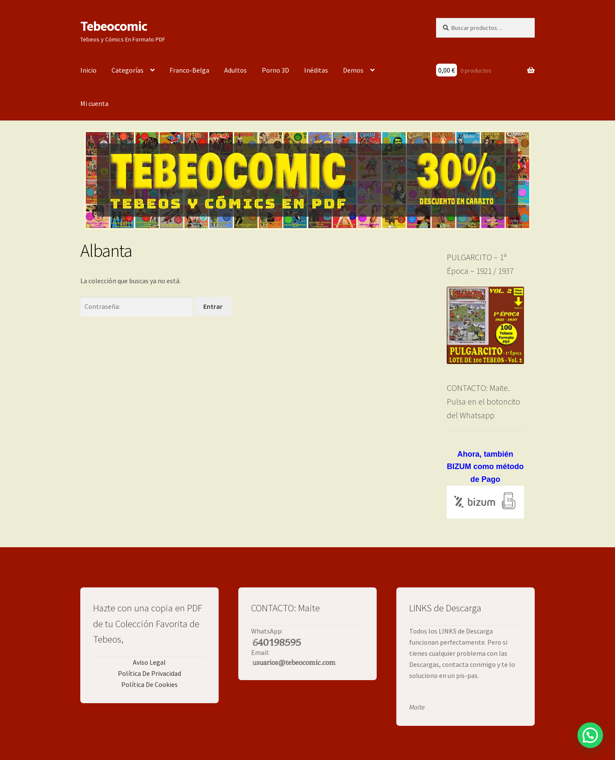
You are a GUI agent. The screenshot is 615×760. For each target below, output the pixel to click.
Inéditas (316, 70)
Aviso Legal (149, 662)
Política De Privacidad (149, 673)
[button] (590, 735)
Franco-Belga (189, 70)
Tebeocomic (113, 26)
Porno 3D (275, 70)
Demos (353, 70)
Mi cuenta (94, 103)
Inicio (88, 70)
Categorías (127, 70)
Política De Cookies (149, 684)
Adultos (235, 70)
